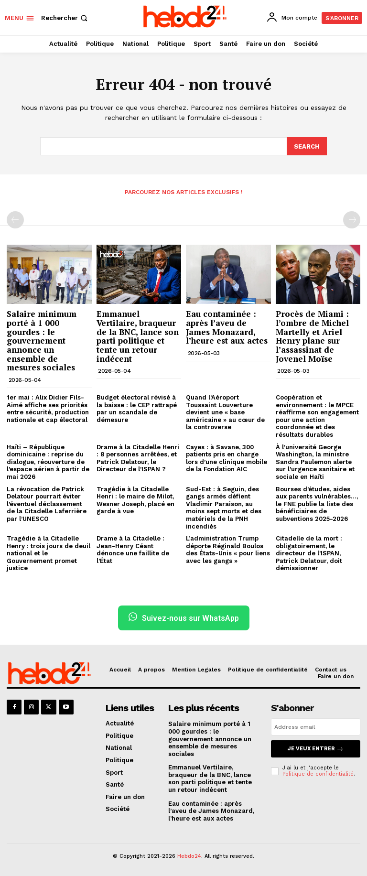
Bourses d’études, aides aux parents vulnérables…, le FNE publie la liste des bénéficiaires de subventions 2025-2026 (317, 503)
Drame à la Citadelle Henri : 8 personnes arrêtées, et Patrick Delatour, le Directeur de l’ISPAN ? (138, 457)
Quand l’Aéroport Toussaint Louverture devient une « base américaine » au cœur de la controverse (225, 411)
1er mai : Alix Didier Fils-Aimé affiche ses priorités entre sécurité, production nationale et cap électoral (48, 408)
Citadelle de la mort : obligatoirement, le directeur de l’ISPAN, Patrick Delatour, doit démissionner (309, 552)
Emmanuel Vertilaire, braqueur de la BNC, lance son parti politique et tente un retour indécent (138, 335)
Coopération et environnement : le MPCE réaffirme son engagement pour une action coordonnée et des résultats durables (317, 415)
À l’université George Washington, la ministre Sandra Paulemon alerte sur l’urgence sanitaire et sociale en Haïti (315, 461)
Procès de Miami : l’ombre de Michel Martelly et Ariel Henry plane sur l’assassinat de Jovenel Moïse (312, 335)
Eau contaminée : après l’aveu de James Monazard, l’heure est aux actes (227, 327)
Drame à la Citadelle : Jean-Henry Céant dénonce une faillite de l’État (133, 549)
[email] (315, 726)
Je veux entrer (316, 748)
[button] (65, 18)
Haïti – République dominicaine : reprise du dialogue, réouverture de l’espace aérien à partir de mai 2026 (48, 461)
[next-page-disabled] (351, 219)
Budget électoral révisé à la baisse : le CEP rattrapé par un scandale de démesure (137, 408)
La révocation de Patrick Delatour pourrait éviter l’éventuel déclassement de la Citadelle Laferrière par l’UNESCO (46, 503)
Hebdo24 (189, 856)
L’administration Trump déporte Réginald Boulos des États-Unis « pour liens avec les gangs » (228, 549)
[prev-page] (15, 219)
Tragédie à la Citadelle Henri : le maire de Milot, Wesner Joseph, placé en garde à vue (135, 499)
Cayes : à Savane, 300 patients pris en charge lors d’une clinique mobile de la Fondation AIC (226, 457)
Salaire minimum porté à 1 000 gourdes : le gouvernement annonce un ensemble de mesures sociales (41, 340)
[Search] (307, 145)
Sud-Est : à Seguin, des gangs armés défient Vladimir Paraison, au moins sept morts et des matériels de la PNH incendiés (223, 507)
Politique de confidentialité (318, 773)
